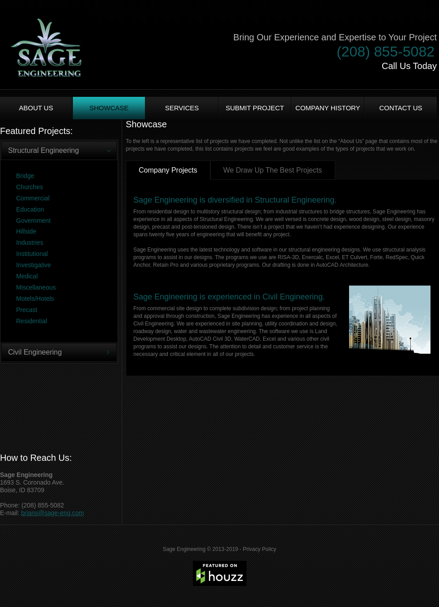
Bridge (25, 175)
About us (36, 108)
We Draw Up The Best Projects (272, 170)
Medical (27, 276)
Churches (29, 187)
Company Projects (168, 170)
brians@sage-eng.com (52, 512)
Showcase (109, 108)
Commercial (33, 198)
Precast (26, 309)
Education (30, 209)
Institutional (32, 253)
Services (182, 108)
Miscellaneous (36, 287)
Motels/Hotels (35, 298)
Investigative (33, 265)
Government (33, 220)
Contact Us (400, 108)
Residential (31, 321)
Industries (29, 242)
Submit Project (255, 108)
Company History (327, 108)
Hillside (26, 231)
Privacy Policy (260, 549)
